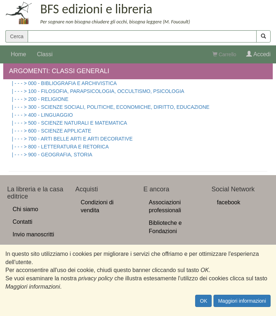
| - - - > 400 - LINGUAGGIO (42, 115)
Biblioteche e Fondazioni (165, 227)
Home (18, 54)
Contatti (22, 222)
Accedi (258, 54)
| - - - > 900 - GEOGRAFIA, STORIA (52, 154)
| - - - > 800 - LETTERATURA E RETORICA (60, 147)
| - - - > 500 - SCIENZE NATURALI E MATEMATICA (69, 123)
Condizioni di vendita (97, 206)
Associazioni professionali (165, 206)
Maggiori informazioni (242, 301)
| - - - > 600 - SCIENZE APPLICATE (51, 131)
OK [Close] (203, 301)
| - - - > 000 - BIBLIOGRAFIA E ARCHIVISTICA (64, 83)
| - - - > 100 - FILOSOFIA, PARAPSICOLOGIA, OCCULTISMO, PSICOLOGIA (98, 91)
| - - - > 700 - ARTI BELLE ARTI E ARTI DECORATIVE (72, 139)
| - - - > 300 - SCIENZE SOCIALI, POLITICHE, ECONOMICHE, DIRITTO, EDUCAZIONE (111, 107)
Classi (45, 54)
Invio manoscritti (33, 234)
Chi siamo (25, 209)
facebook (228, 202)
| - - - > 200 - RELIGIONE (40, 99)
